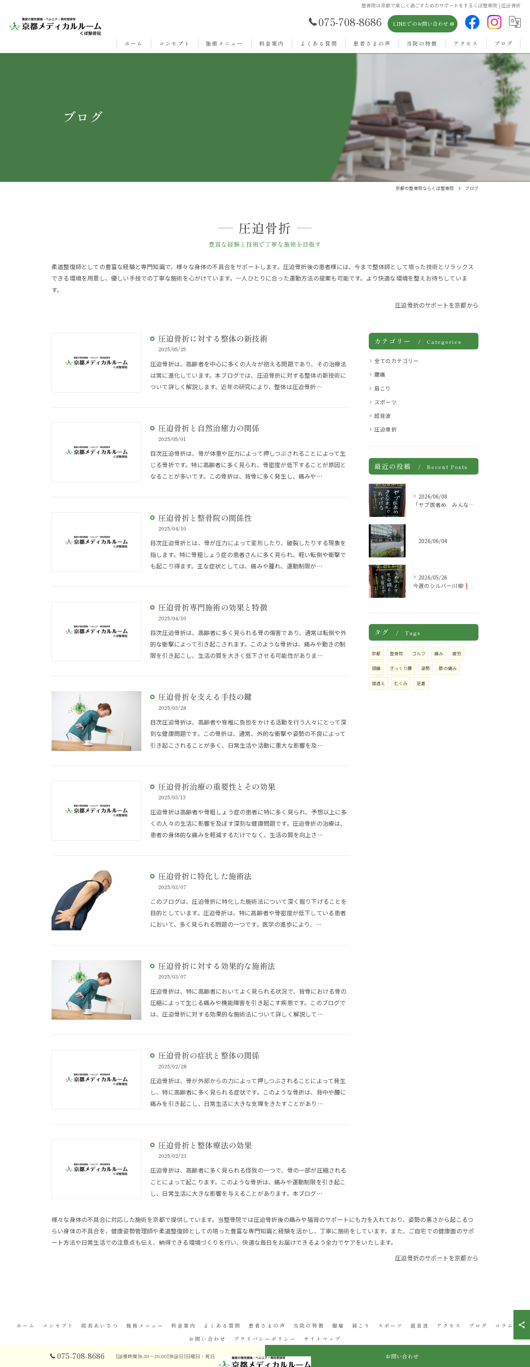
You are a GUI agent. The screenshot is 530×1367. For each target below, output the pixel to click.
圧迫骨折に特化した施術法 (205, 875)
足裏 (421, 683)
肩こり (382, 388)
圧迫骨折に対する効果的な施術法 (216, 965)
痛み (438, 653)
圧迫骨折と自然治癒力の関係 (209, 427)
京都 (376, 653)
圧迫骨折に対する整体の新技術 (213, 338)
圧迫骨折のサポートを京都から (436, 304)
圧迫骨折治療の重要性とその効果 (216, 786)
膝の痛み (448, 668)
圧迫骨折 (385, 429)
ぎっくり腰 (401, 668)
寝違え (378, 683)
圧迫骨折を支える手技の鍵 (205, 696)
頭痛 (376, 668)
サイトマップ (322, 1338)
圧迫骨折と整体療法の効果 (205, 1145)
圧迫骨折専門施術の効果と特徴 (213, 607)
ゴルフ (418, 653)
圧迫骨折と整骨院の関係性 (205, 517)
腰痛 (379, 374)
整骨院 (396, 653)
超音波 (382, 415)
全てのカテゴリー (396, 360)
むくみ (401, 683)
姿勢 (425, 668)
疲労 (456, 653)
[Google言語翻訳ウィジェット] (515, 21)
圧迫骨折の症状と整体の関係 (209, 1055)
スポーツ (385, 402)
